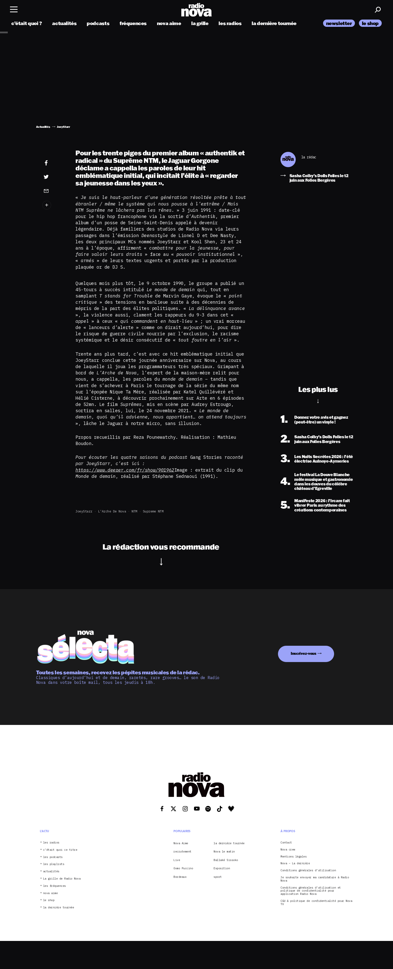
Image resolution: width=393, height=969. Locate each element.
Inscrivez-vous (303, 653)
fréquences (133, 23)
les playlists (53, 864)
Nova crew (287, 849)
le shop (370, 23)
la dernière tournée (274, 23)
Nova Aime (180, 843)
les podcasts (53, 857)
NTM (134, 511)
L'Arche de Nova (112, 511)
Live (176, 860)
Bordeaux (179, 877)
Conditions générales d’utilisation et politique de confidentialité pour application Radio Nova (310, 891)
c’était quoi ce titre (60, 849)
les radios (230, 23)
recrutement (182, 851)
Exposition (222, 868)
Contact (286, 842)
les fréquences (54, 886)
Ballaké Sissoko (226, 860)
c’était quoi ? (26, 23)
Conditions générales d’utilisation (308, 870)
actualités (64, 23)
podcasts (98, 23)
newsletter (339, 23)
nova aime (169, 23)
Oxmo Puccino (183, 868)
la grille (200, 23)
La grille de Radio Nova (62, 878)
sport (218, 877)
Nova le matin (224, 851)
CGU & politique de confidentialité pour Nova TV (316, 902)
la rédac (308, 157)
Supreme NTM (153, 511)
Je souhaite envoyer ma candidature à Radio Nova (314, 879)
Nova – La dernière (295, 863)
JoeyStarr (83, 511)
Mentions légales (293, 856)
